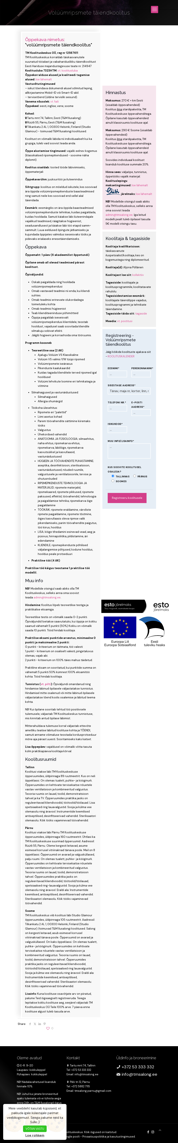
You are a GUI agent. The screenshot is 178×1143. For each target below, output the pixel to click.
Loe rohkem (34, 1135)
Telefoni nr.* (117, 402)
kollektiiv (138, 275)
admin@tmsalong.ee (47, 597)
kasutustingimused (122, 1136)
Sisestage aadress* (122, 385)
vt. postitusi (124, 321)
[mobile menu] (154, 9)
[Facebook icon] (148, 1132)
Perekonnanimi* (141, 368)
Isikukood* (115, 423)
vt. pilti (46, 684)
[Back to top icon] (160, 1130)
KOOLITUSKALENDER (121, 356)
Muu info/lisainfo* (121, 441)
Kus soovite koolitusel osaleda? (124, 469)
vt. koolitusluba (67, 70)
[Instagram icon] (152, 1132)
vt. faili (54, 101)
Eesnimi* (113, 368)
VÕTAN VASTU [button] (35, 1129)
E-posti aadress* (137, 404)
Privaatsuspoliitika (94, 1136)
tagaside (141, 313)
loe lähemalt (44, 79)
